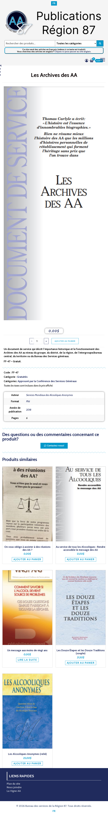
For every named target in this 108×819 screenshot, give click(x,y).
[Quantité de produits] (38, 341)
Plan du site (13, 783)
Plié (28, 401)
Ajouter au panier (65, 341)
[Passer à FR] (54, 3)
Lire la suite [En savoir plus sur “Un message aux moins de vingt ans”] (27, 659)
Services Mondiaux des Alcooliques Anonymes (49, 395)
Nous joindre (14, 787)
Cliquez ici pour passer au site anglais (72, 51)
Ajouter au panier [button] (27, 559)
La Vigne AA (14, 790)
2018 (28, 409)
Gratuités (22, 376)
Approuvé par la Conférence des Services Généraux (47, 381)
